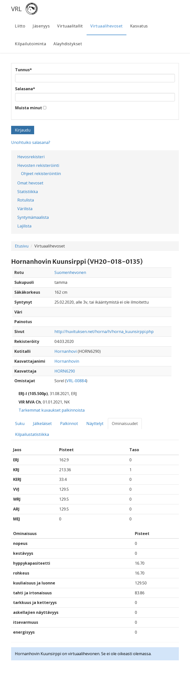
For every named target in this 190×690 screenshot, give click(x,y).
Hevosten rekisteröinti (38, 165)
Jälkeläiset (42, 423)
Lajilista (24, 226)
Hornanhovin (66, 361)
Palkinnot (69, 423)
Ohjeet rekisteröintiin (41, 173)
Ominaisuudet (125, 423)
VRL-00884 (76, 380)
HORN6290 (64, 371)
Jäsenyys (41, 26)
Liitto (20, 26)
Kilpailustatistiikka (32, 434)
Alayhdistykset (67, 43)
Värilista (24, 208)
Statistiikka (27, 191)
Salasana (25, 88)
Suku (19, 423)
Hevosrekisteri (31, 156)
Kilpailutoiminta (30, 43)
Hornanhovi (65, 351)
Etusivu (21, 246)
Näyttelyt (94, 423)
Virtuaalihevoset (106, 26)
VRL (16, 8)
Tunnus (23, 69)
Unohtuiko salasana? (30, 142)
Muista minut (28, 108)
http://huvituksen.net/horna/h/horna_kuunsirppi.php (104, 331)
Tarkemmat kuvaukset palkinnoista (52, 410)
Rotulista (25, 200)
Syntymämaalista (33, 217)
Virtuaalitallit (70, 26)
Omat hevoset (30, 183)
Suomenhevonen (70, 272)
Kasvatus (139, 26)
